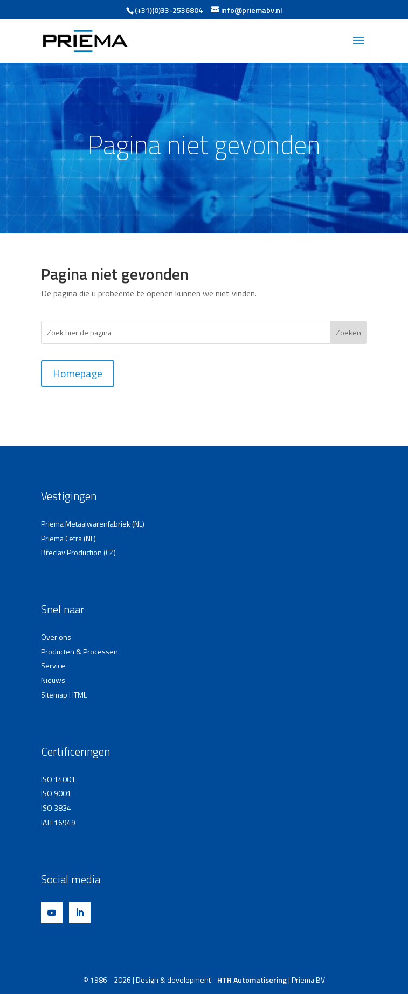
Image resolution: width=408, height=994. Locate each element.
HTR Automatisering (252, 979)
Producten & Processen (79, 651)
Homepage (77, 373)
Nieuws (53, 680)
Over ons (56, 637)
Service (53, 665)
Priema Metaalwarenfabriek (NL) (92, 523)
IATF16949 (58, 822)
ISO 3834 (56, 807)
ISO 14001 (58, 779)
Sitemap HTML (64, 694)
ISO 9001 (56, 793)
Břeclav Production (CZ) (78, 552)
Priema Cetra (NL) (68, 538)
